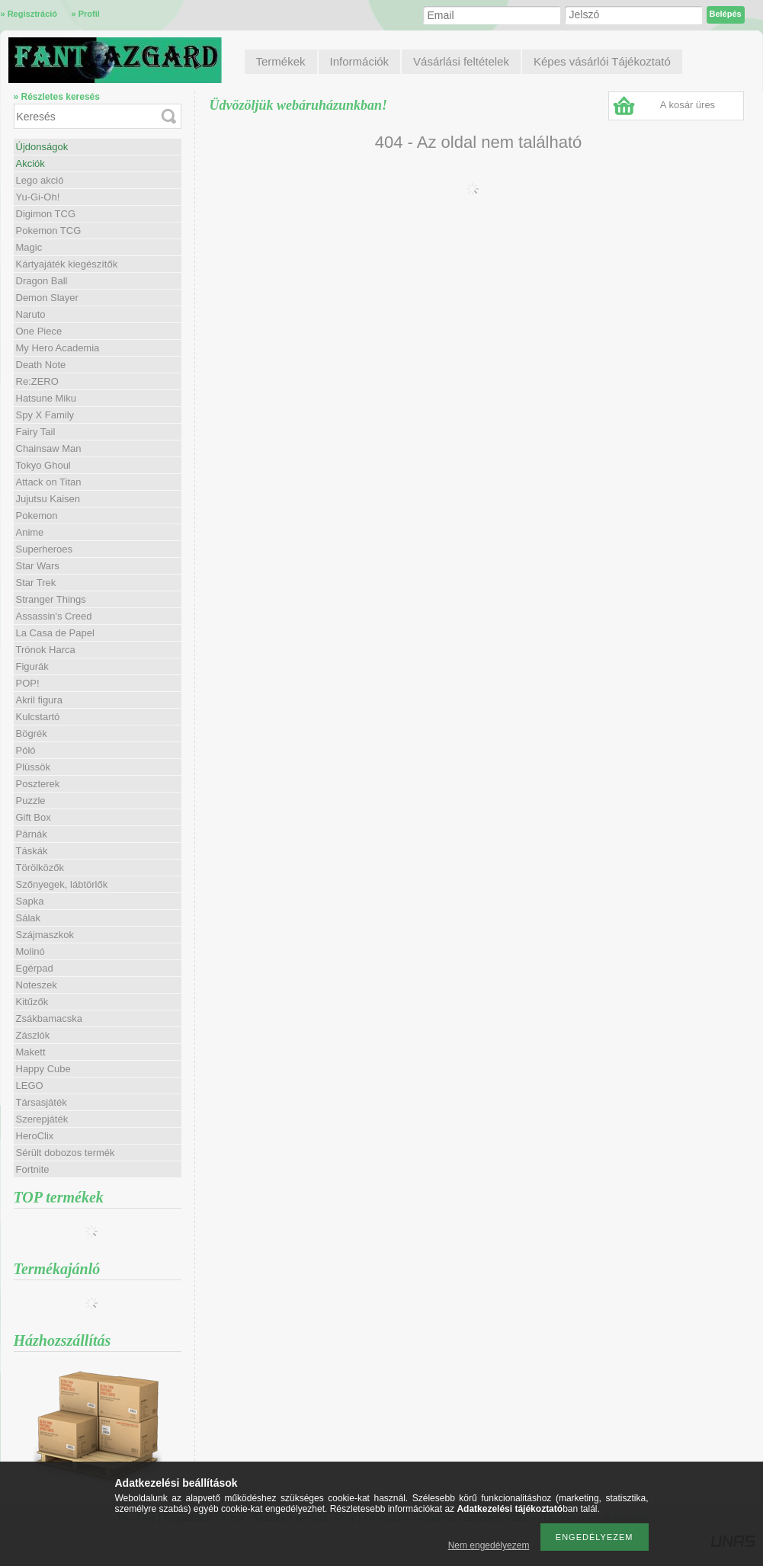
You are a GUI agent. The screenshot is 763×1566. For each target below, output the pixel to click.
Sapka (30, 901)
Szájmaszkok (45, 934)
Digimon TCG (46, 213)
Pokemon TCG (49, 230)
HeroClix (35, 1136)
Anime (30, 532)
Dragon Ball (42, 281)
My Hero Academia (58, 348)
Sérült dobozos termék (65, 1152)
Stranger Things (51, 599)
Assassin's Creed (54, 616)
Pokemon (37, 515)
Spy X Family (45, 415)
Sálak (28, 918)
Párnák (31, 834)
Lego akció (40, 180)
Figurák (32, 666)
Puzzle (31, 800)
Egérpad (34, 968)
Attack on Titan (49, 482)
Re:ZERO (37, 381)
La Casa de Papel (55, 633)
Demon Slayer (47, 297)
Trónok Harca (45, 649)
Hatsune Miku (46, 398)
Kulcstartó (38, 716)
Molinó (30, 951)
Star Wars (37, 566)
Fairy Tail (36, 431)
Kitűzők (32, 1001)
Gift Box (33, 817)
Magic (29, 247)
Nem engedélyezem (489, 1545)
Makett (31, 1052)
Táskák (32, 851)
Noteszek (36, 985)
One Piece (39, 331)
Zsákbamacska (49, 1018)
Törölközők (40, 867)
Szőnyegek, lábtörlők (62, 884)
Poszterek (38, 783)
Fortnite (33, 1169)
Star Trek (36, 582)
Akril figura (39, 700)
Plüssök (33, 767)
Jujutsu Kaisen (48, 498)
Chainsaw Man (49, 448)
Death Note (41, 364)
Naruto (31, 314)
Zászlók (33, 1035)
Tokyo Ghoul (43, 465)
